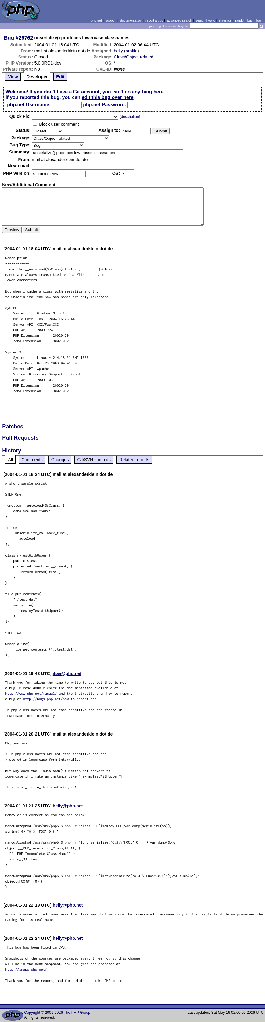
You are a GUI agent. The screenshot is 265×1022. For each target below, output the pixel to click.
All (10, 459)
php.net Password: (104, 104)
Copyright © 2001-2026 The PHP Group (57, 1012)
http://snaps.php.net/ (26, 969)
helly (118, 50)
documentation (131, 20)
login (259, 20)
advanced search (179, 20)
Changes (60, 459)
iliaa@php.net (67, 673)
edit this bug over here (108, 97)
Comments (32, 459)
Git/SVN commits (94, 459)
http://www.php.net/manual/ (31, 693)
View (13, 76)
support (111, 20)
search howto (205, 20)
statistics (225, 20)
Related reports (134, 459)
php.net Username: (29, 104)
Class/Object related (133, 56)
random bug (244, 20)
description (130, 116)
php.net (96, 20)
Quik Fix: (20, 116)
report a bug (154, 20)
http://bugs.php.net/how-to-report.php (60, 699)
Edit (60, 76)
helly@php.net (68, 805)
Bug (9, 38)
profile (132, 50)
